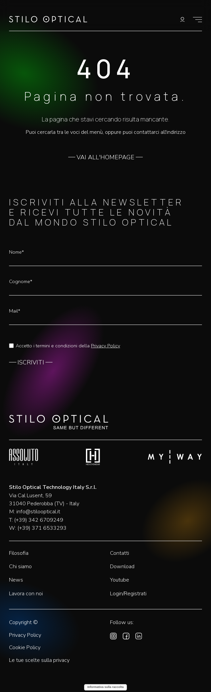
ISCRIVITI (30, 362)
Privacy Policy (105, 345)
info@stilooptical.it (38, 511)
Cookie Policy (24, 647)
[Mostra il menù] (197, 19)
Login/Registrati (128, 593)
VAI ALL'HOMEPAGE (105, 157)
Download (122, 566)
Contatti (119, 553)
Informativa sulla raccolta (105, 687)
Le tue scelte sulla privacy (39, 660)
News (16, 580)
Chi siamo (20, 566)
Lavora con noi (26, 593)
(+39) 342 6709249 (38, 520)
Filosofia (18, 553)
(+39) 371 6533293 (42, 528)
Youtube (119, 580)
